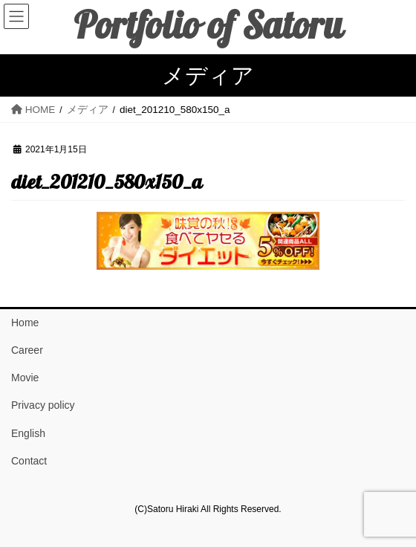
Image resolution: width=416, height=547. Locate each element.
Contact (29, 461)
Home (25, 322)
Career (27, 350)
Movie (25, 377)
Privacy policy (43, 405)
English (28, 433)
